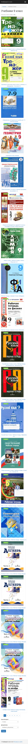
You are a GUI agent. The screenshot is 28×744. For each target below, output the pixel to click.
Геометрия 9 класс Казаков (12, 155)
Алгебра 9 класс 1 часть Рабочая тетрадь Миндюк (13, 607)
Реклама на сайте (18, 741)
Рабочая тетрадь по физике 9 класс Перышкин (12, 330)
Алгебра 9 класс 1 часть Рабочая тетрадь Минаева (13, 675)
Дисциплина (4, 725)
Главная (4, 6)
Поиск (3, 731)
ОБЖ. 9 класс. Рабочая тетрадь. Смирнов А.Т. (12, 505)
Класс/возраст (5, 719)
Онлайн (6, 2)
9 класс (6, 53)
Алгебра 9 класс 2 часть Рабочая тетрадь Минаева (13, 641)
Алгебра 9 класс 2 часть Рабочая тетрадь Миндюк (13, 573)
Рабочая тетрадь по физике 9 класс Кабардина (12, 296)
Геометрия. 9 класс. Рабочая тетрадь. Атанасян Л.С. (14, 539)
